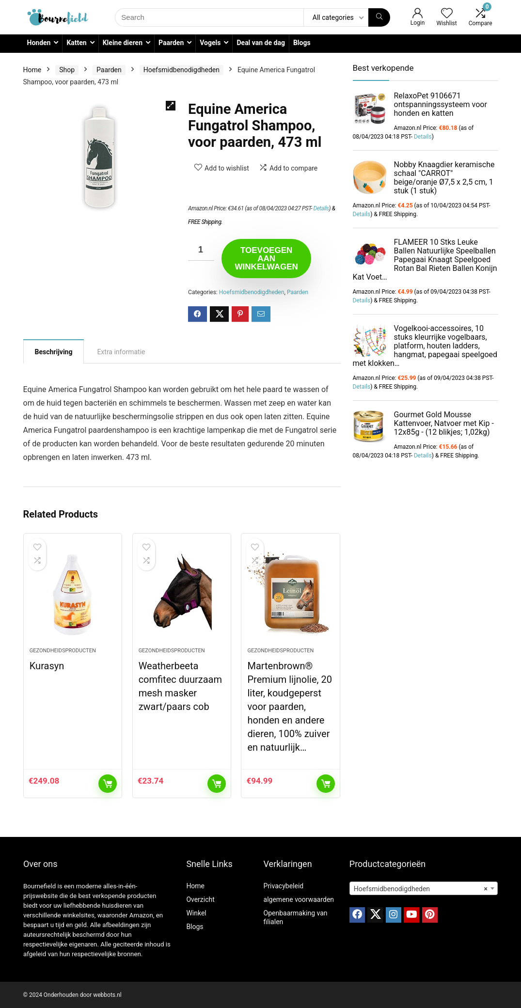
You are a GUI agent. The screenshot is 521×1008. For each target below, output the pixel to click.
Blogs (302, 43)
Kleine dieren (122, 43)
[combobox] (423, 888)
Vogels (210, 43)
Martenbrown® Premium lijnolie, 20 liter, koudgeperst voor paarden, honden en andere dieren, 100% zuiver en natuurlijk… (289, 706)
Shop (67, 70)
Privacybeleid (284, 886)
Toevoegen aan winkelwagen (266, 258)
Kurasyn (47, 666)
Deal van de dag (260, 43)
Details (321, 208)
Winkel (196, 913)
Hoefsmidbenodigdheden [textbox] (421, 889)
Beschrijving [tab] (54, 352)
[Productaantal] (201, 250)
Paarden (171, 43)
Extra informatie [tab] (121, 352)
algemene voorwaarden (299, 899)
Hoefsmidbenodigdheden (181, 70)
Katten (76, 43)
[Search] (379, 17)
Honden (39, 43)
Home (32, 70)
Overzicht (200, 899)
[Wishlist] (447, 14)
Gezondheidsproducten (63, 650)
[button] (170, 105)
